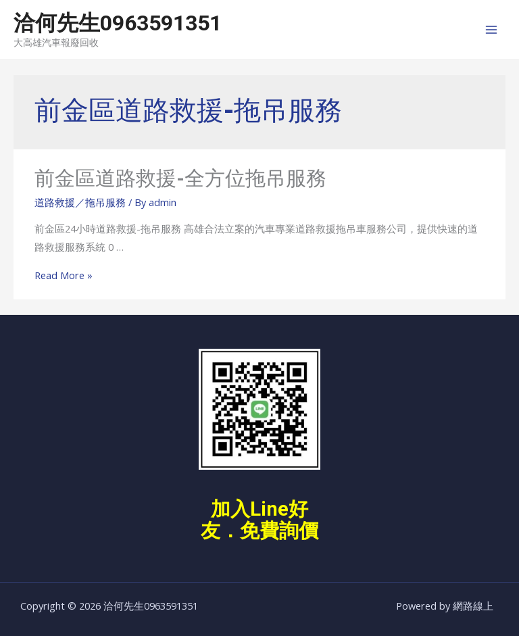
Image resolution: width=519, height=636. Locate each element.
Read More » (63, 275)
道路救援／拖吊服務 (80, 202)
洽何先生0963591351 (118, 23)
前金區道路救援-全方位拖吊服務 (180, 178)
